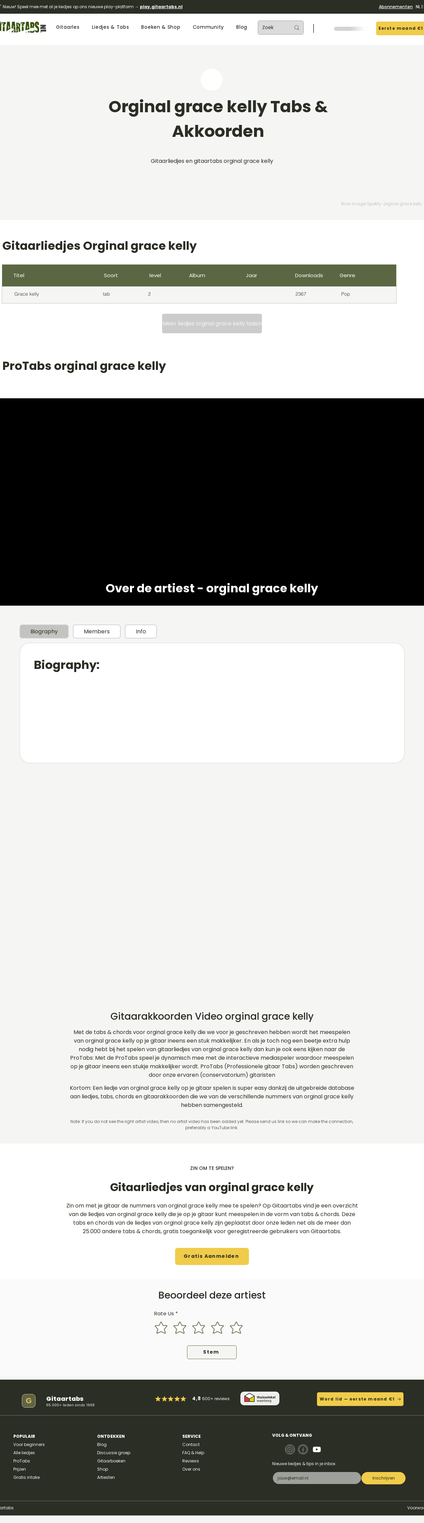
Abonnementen (396, 7)
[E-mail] (315, 1478)
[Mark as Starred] (177, 1399)
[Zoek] (271, 27)
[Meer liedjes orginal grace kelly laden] (212, 323)
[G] (29, 1401)
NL (418, 7)
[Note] (290, 1449)
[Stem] (212, 1352)
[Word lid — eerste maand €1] (360, 1399)
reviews (222, 1399)
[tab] (44, 631)
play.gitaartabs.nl (161, 7)
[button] (67, 27)
